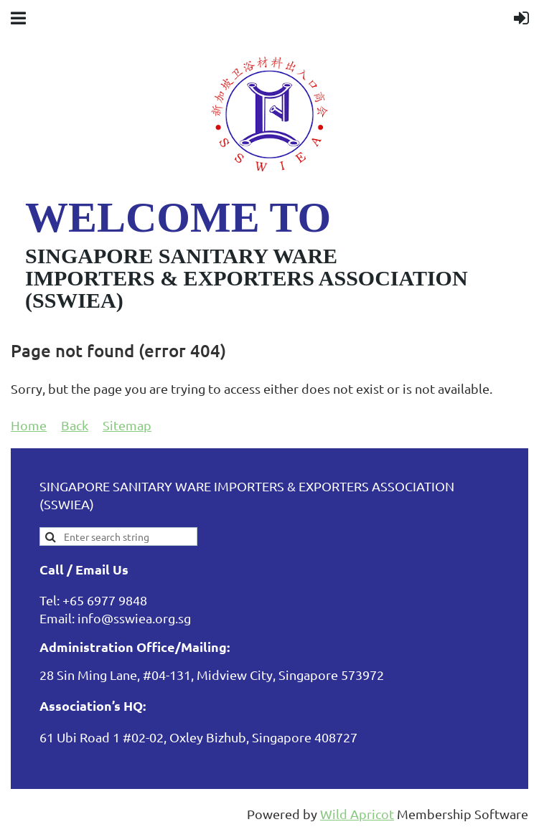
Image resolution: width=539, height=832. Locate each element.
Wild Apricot (357, 813)
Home (29, 424)
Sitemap (127, 424)
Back (74, 424)
